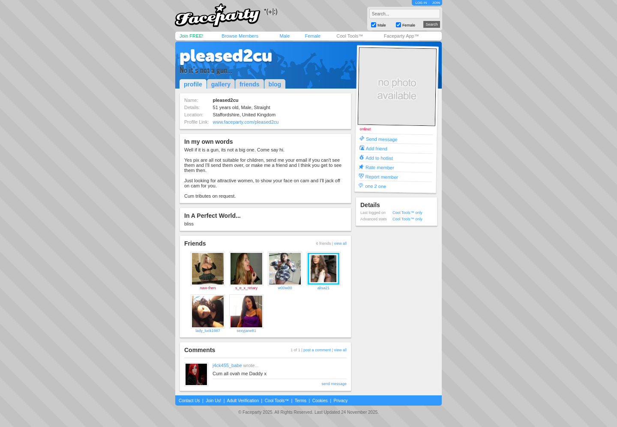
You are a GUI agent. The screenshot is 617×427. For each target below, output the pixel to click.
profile (193, 84)
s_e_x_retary (246, 288)
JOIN (436, 3)
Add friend (376, 148)
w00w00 (285, 288)
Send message (382, 139)
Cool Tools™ (349, 36)
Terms (300, 400)
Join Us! (213, 400)
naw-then (208, 288)
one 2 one (375, 186)
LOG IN (421, 3)
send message (334, 384)
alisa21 (323, 288)
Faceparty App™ (401, 36)
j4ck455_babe (227, 365)
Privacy (341, 400)
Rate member (379, 167)
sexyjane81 (246, 331)
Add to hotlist (379, 157)
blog (275, 84)
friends (250, 84)
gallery (221, 84)
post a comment (317, 350)
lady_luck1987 (207, 331)
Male (284, 36)
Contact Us (189, 400)
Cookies (320, 400)
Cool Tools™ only (407, 213)
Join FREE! (192, 36)
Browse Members (240, 36)
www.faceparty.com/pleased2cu (246, 122)
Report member (381, 176)
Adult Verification (243, 400)
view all (340, 243)
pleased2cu (226, 55)
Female (312, 36)
